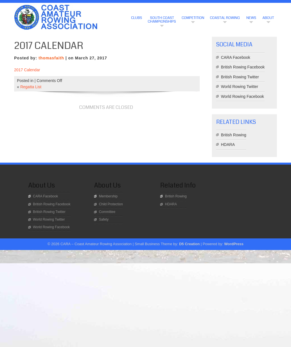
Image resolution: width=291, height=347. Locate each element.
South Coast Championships (162, 19)
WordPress (233, 244)
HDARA (228, 144)
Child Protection (111, 204)
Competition (193, 17)
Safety (103, 219)
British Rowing (233, 135)
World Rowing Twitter (239, 86)
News (251, 17)
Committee (107, 212)
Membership (108, 196)
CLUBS (136, 17)
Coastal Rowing (225, 17)
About (268, 17)
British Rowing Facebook (243, 67)
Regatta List (31, 87)
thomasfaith (51, 58)
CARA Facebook (235, 57)
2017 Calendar (27, 70)
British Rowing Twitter (240, 77)
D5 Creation (189, 244)
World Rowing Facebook (242, 96)
